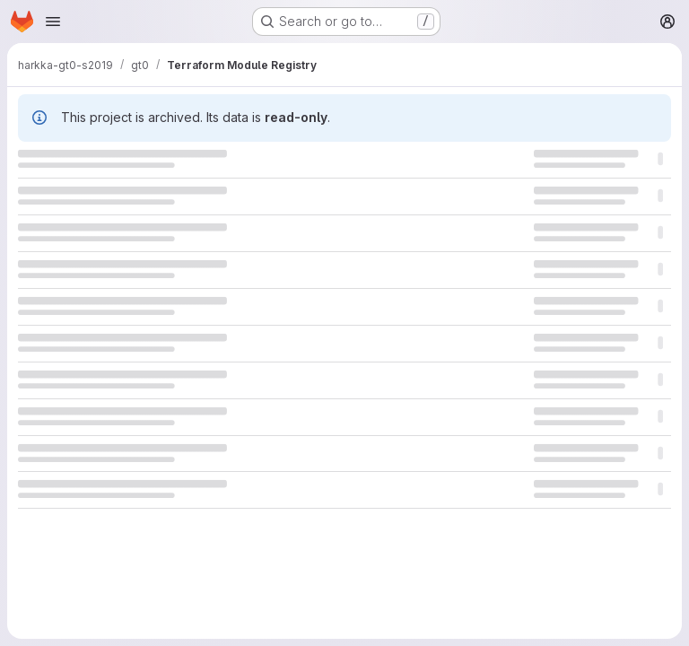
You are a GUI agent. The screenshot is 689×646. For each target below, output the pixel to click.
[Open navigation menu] (53, 21)
